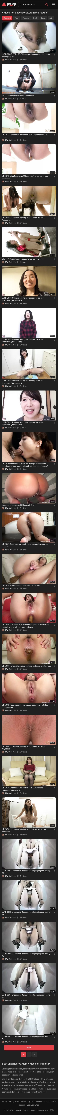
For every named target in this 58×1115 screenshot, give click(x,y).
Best (35, 18)
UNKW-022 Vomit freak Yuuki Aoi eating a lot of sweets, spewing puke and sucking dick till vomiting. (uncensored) (25, 465)
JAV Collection (10, 60)
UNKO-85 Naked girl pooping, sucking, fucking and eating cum (26, 666)
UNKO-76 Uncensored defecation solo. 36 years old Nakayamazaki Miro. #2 (22, 789)
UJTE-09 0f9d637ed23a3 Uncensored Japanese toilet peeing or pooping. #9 (26, 55)
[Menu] (53, 4)
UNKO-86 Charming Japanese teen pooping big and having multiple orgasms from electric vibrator (25, 625)
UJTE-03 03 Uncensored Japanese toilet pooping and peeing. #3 (26, 1037)
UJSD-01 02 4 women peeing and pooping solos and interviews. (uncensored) (22, 382)
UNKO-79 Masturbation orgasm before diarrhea (21, 585)
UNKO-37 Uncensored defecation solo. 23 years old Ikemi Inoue (24, 136)
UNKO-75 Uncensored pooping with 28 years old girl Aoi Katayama (24, 830)
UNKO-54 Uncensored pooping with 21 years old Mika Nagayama (23, 219)
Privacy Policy (14, 1101)
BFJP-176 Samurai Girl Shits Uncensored (18, 96)
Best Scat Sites (33, 1105)
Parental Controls (42, 1101)
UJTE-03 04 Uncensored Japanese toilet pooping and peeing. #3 (26, 996)
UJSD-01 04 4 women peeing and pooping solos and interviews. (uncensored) (22, 340)
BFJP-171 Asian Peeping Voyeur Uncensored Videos (22, 259)
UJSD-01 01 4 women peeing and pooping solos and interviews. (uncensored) (22, 423)
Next (29, 1048)
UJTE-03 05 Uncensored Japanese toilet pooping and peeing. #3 (26, 955)
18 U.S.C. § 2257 (27, 1101)
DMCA (53, 1101)
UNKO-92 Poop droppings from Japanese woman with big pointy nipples (25, 706)
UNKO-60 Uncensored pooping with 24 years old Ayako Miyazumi (23, 747)
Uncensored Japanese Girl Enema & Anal (18, 505)
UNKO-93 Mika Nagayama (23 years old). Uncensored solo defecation (25, 177)
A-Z (50, 18)
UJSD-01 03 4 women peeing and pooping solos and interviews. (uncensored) (22, 299)
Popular (26, 18)
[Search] (46, 4)
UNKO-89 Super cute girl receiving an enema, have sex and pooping (25, 545)
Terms (4, 1101)
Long (43, 18)
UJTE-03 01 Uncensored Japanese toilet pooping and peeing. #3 (26, 872)
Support (22, 1105)
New (17, 18)
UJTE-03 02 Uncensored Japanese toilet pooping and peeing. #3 (26, 913)
